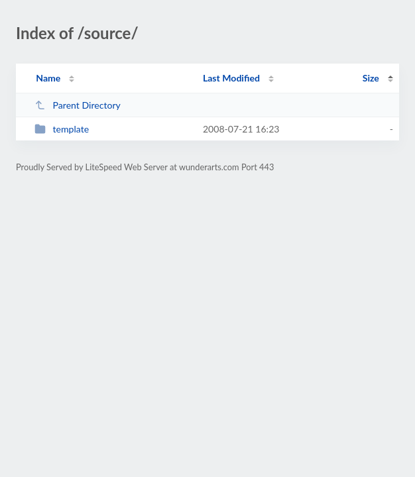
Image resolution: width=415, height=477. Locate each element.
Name (48, 77)
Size (371, 77)
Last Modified (231, 77)
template (61, 128)
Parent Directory (77, 105)
